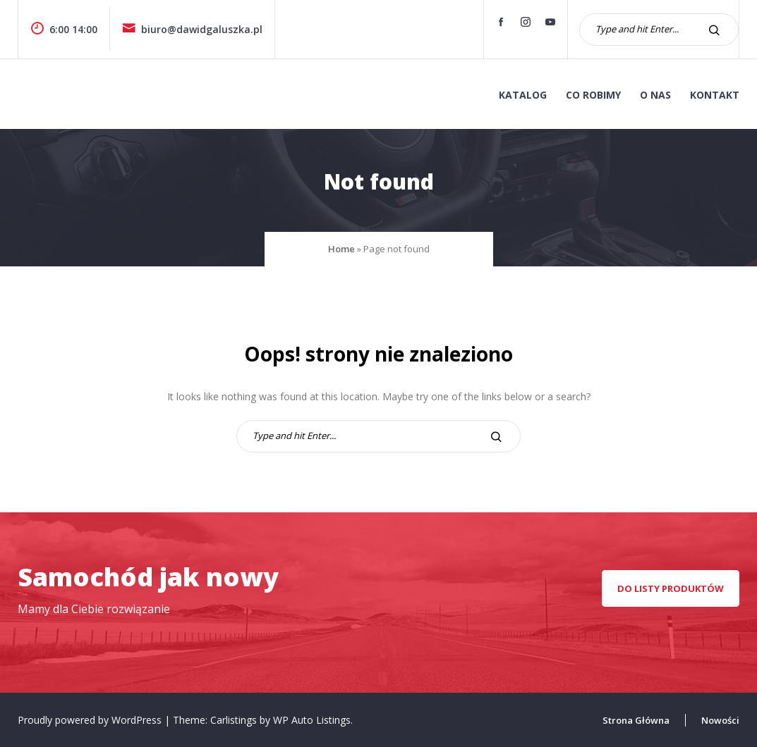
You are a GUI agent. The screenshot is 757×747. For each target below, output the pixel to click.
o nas (655, 94)
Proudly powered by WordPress (91, 720)
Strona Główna (636, 720)
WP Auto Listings (312, 720)
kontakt (714, 94)
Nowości (720, 720)
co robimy (593, 94)
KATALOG (523, 94)
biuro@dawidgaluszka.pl (192, 29)
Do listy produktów (670, 588)
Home (341, 248)
